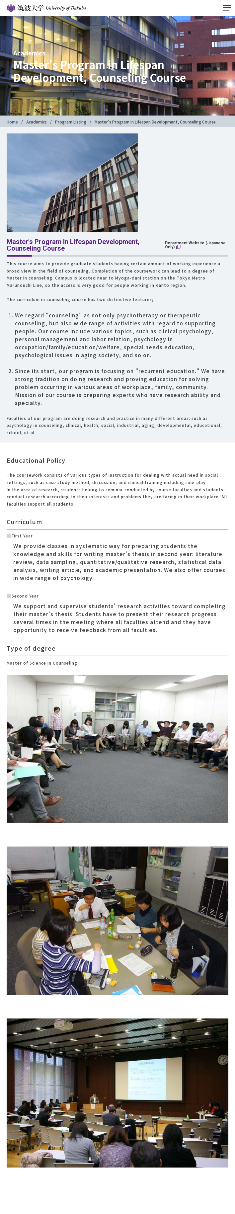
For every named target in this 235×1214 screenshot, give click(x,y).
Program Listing (70, 121)
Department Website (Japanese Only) (195, 245)
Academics (36, 121)
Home (12, 121)
